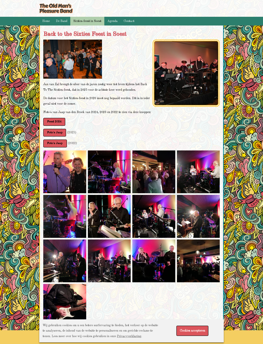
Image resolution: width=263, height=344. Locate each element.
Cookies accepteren (192, 330)
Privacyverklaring (129, 336)
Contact (129, 21)
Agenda (112, 21)
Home (46, 21)
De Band (61, 21)
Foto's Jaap (55, 132)
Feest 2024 (54, 121)
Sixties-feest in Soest (87, 21)
